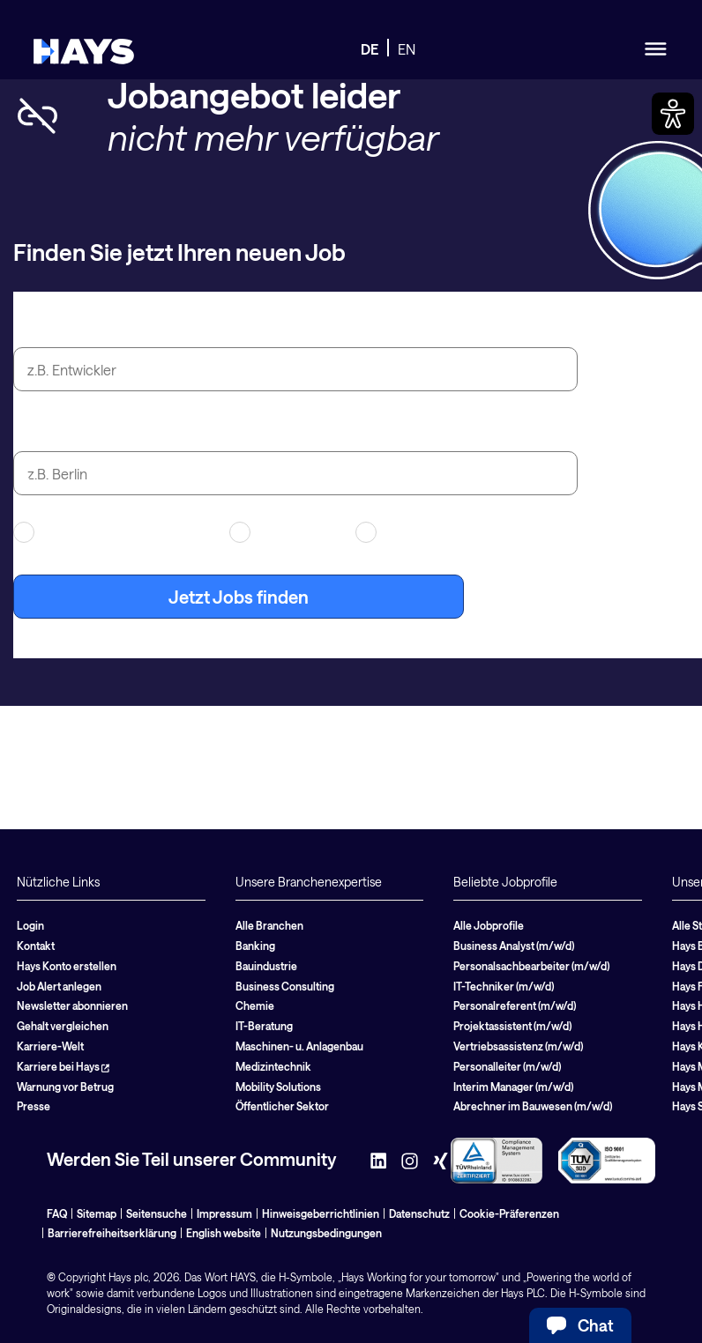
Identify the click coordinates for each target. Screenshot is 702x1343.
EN (406, 49)
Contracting (281, 532)
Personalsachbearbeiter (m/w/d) (531, 966)
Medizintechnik (273, 1066)
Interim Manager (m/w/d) (513, 1086)
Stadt (34, 430)
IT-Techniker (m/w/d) (503, 986)
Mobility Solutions (278, 1086)
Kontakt (36, 945)
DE (369, 49)
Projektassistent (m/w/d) (512, 1026)
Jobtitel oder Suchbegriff (115, 327)
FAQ (57, 1213)
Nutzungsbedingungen (326, 1233)
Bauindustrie (266, 966)
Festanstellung (414, 532)
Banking (255, 945)
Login (30, 925)
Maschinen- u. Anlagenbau (299, 1046)
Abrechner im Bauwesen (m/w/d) (532, 1106)
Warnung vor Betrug (65, 1086)
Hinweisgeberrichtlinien (320, 1213)
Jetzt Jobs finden (238, 596)
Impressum (224, 1213)
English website (223, 1233)
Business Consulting (284, 986)
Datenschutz (419, 1213)
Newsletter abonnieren (72, 1005)
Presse (33, 1106)
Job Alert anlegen (59, 986)
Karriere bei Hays (63, 1066)
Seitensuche (156, 1213)
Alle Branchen (269, 925)
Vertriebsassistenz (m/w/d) (518, 1046)
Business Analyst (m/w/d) (513, 945)
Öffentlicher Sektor (282, 1106)
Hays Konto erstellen (66, 966)
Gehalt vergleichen (62, 1026)
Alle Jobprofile (488, 925)
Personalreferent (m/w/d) (514, 1005)
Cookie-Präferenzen (509, 1213)
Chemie (254, 1005)
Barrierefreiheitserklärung (112, 1233)
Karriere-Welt (50, 1046)
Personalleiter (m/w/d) (507, 1066)
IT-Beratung (264, 1026)
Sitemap (96, 1213)
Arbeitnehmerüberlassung (110, 532)
